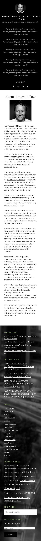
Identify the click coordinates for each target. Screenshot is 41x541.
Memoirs (7, 452)
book (5, 465)
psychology (33, 498)
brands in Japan (20, 465)
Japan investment (24, 488)
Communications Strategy (10, 468)
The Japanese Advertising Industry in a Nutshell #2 (18, 375)
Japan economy (9, 440)
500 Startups (22, 162)
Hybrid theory (8, 433)
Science (7, 456)
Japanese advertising (11, 446)
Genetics (7, 421)
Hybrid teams (27, 480)
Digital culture (8, 411)
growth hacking (26, 472)
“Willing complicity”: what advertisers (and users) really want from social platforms (20, 393)
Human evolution (10, 424)
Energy (6, 415)
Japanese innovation (11, 449)
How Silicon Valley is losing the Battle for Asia (19, 342)
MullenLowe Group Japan (25, 126)
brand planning (10, 465)
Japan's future (9, 443)
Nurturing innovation (12, 493)
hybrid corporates (22, 476)
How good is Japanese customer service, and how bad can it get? (18, 383)
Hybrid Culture (9, 427)
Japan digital (12, 488)
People (23, 493)
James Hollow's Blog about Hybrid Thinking (20, 17)
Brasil (27, 465)
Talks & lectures (17, 501)
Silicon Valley (8, 501)
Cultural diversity (9, 408)
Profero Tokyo (23, 497)
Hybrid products (14, 481)
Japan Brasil (8, 437)
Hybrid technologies (11, 430)
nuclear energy (33, 488)
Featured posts (9, 418)
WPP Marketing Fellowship (16, 180)
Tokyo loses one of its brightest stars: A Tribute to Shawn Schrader (19, 366)
